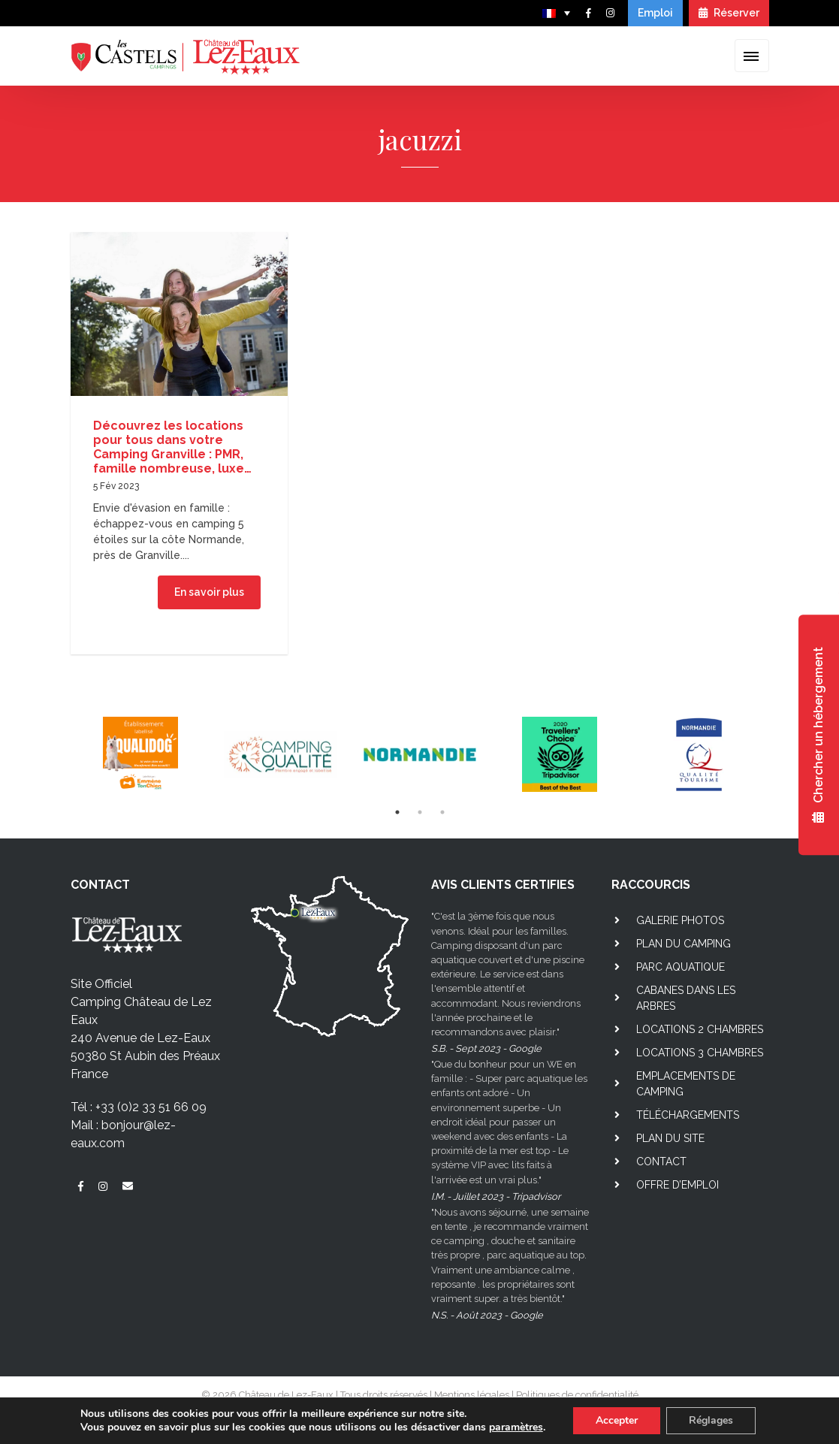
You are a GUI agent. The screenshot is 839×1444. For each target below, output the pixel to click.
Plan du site (670, 1138)
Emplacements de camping (685, 1084)
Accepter (617, 1420)
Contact (661, 1162)
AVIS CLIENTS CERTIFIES (503, 885)
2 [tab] (419, 812)
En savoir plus (209, 592)
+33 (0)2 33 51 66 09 (151, 1107)
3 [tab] (442, 812)
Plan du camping (683, 944)
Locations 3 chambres (699, 1053)
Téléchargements (687, 1115)
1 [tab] (397, 812)
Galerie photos (680, 920)
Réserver (729, 13)
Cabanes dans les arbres (685, 998)
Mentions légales (471, 1394)
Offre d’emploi (677, 1185)
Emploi (655, 13)
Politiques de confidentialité (577, 1394)
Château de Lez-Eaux (286, 1394)
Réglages (711, 1420)
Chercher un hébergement (818, 735)
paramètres (516, 1427)
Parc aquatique (680, 967)
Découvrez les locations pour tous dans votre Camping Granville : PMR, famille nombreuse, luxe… (172, 447)
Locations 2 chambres (699, 1029)
